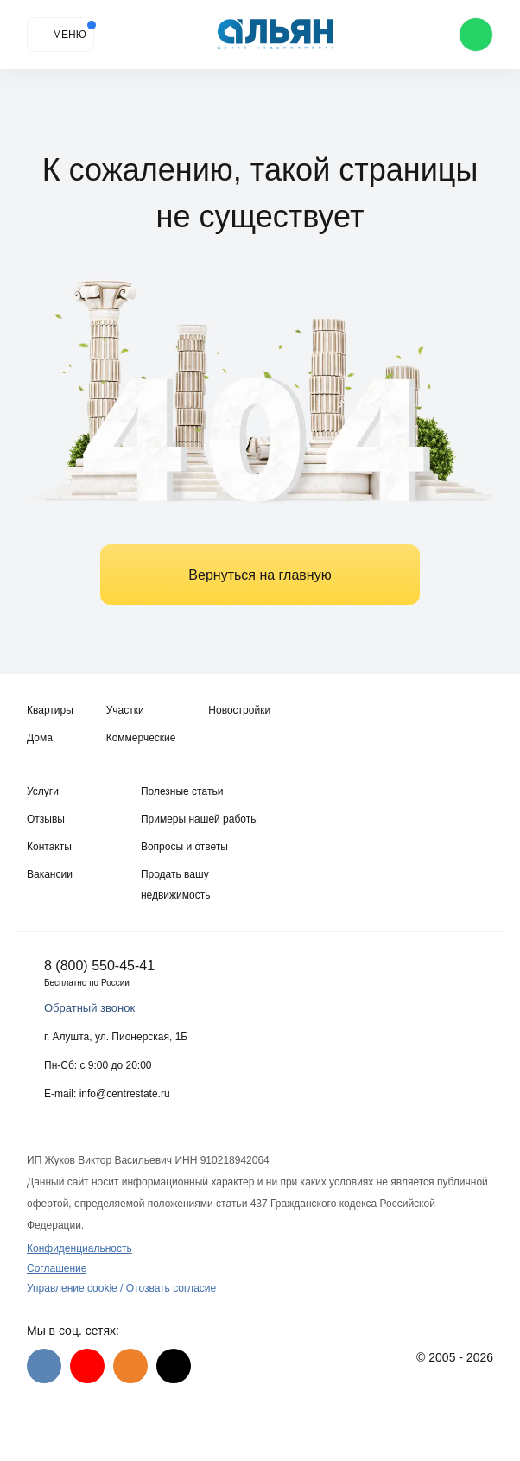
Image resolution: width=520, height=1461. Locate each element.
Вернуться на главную (259, 575)
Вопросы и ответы (184, 847)
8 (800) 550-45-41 (99, 965)
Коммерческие (141, 738)
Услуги (43, 791)
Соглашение (56, 1268)
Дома (40, 738)
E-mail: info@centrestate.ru (107, 1094)
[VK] (44, 1366)
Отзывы (46, 819)
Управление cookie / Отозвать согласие (121, 1288)
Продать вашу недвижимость (176, 884)
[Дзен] (173, 1366)
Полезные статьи (182, 791)
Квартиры (50, 710)
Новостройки (239, 710)
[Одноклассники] (130, 1366)
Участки (125, 710)
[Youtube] (87, 1366)
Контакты (49, 847)
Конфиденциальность (79, 1248)
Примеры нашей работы (199, 819)
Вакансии (50, 874)
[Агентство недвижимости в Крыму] (276, 35)
